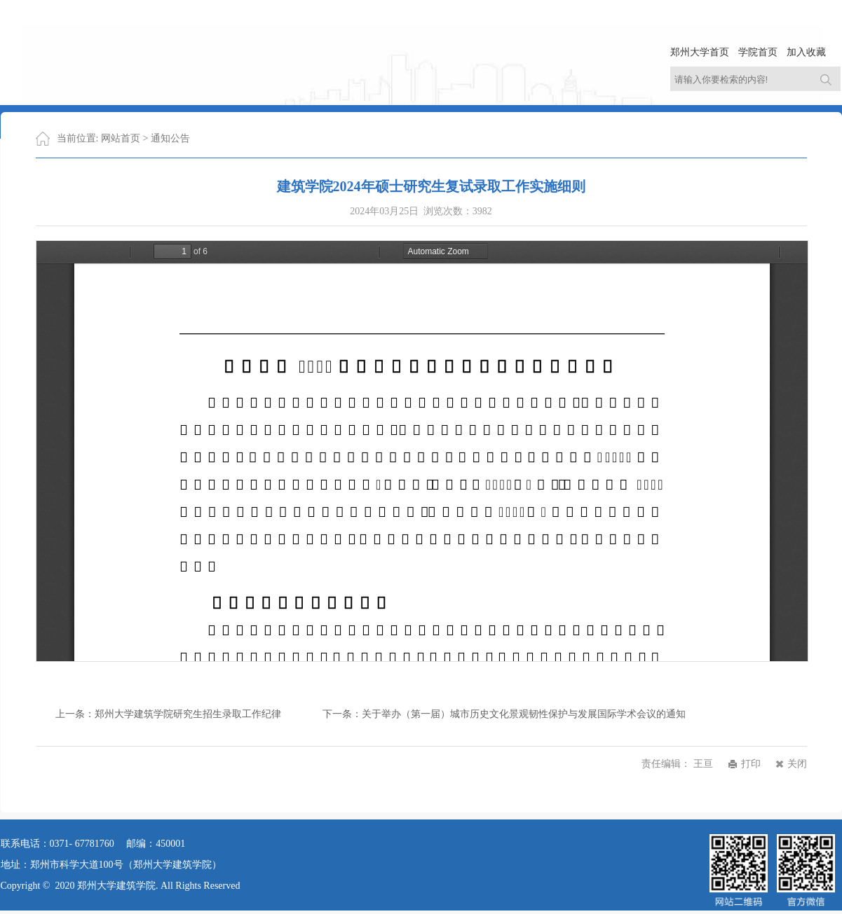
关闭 (797, 764)
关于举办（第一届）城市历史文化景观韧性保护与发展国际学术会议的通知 (524, 714)
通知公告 (170, 138)
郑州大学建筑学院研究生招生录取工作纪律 (188, 714)
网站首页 (120, 138)
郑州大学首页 (699, 52)
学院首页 (758, 52)
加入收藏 (806, 52)
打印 (751, 764)
